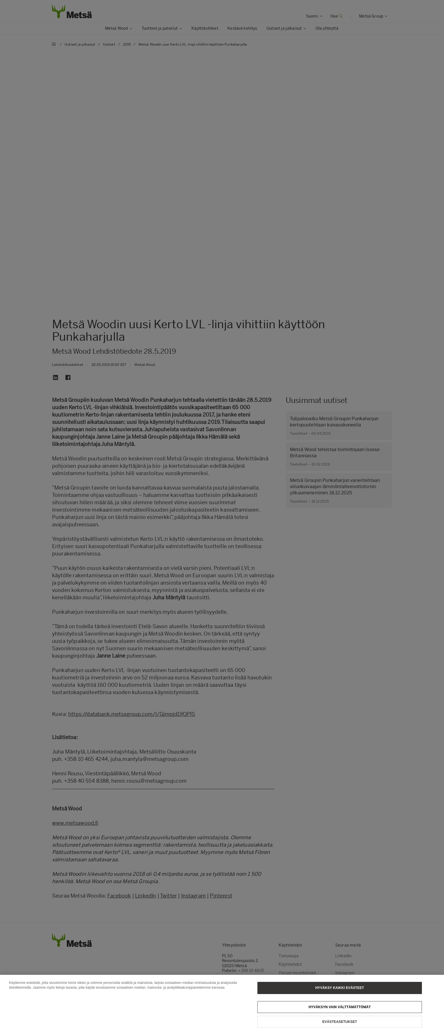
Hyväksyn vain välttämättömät (340, 1011)
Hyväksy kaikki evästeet (339, 991)
